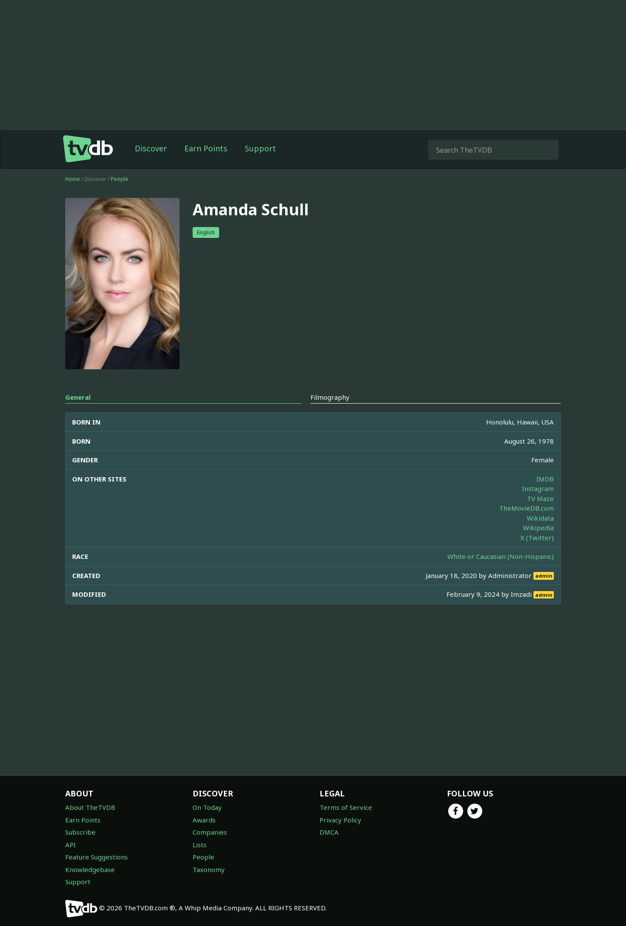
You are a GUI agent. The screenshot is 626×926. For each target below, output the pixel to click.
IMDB (545, 479)
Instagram (538, 488)
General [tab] (77, 397)
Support (260, 148)
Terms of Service (346, 807)
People (119, 179)
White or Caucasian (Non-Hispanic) (500, 556)
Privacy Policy (340, 820)
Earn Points (205, 148)
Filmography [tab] (330, 397)
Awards (204, 820)
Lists (199, 844)
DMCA (329, 832)
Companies (210, 832)
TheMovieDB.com (526, 508)
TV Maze (540, 498)
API (70, 844)
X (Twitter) (537, 537)
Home (72, 179)
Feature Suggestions (96, 856)
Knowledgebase (90, 869)
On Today (207, 807)
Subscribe (80, 832)
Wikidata (540, 518)
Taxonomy (209, 869)
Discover (151, 148)
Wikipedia (538, 527)
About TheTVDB (90, 807)
